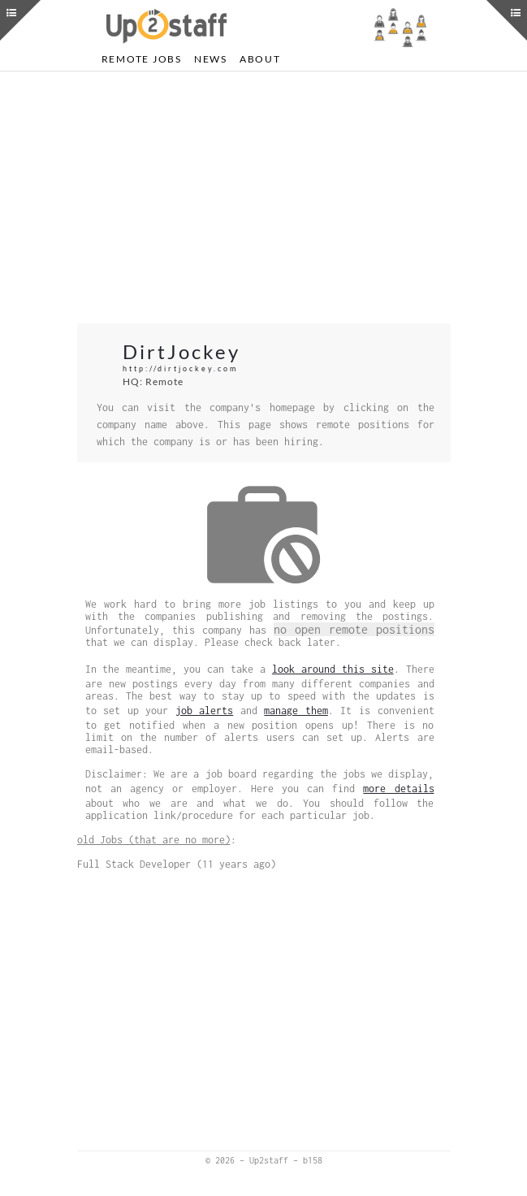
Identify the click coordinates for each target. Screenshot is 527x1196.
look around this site (333, 669)
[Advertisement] (264, 197)
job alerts (204, 710)
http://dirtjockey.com (180, 368)
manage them (296, 710)
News (210, 59)
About (260, 59)
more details (398, 788)
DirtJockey (181, 351)
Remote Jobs (142, 59)
